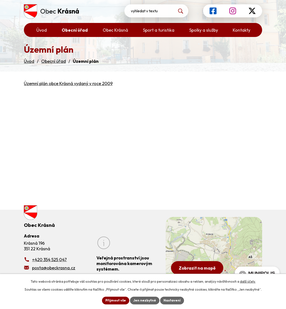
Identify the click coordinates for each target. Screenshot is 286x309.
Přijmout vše (115, 300)
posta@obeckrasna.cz (53, 268)
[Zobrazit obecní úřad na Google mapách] (214, 248)
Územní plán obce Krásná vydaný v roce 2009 (68, 83)
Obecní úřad (53, 61)
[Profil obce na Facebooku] (213, 10)
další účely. (248, 281)
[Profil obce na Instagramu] (232, 10)
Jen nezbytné (144, 300)
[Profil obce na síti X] (252, 10)
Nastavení (172, 300)
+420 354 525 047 (49, 259)
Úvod (29, 61)
